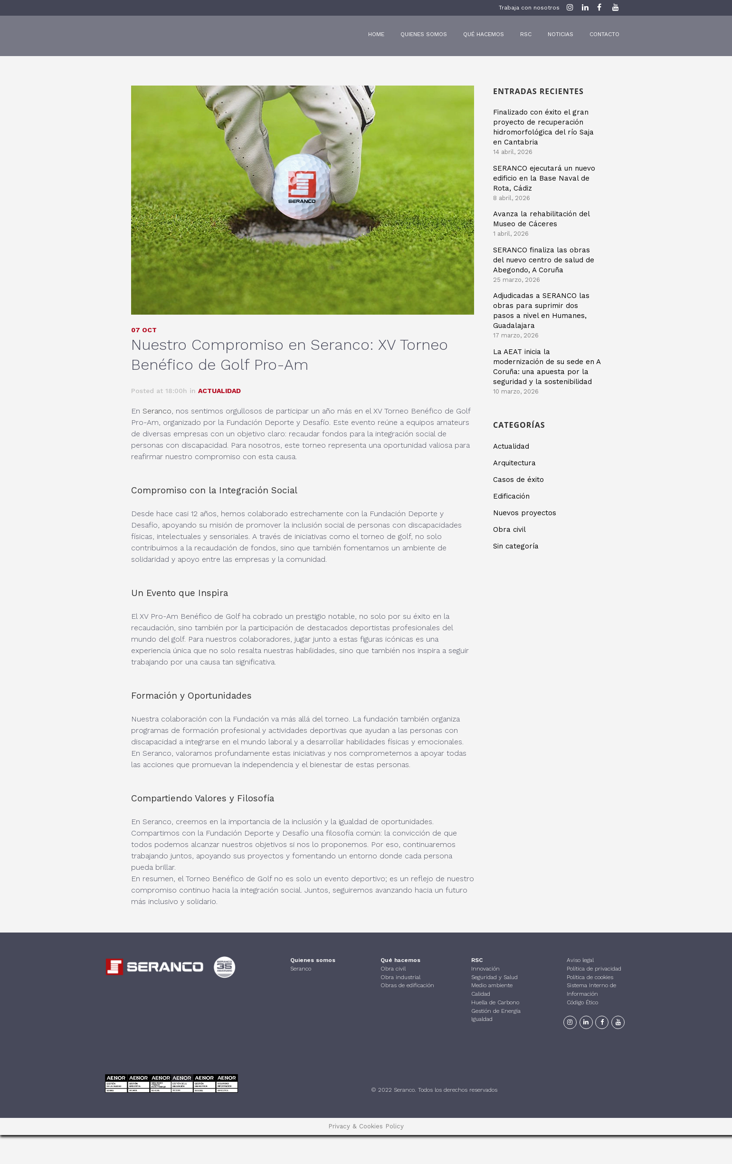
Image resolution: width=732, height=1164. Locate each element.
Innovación (485, 968)
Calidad (480, 994)
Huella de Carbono (495, 1002)
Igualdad (482, 1019)
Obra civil (509, 529)
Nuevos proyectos (524, 512)
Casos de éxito (518, 479)
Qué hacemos (400, 960)
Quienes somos (312, 960)
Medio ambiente (492, 985)
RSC (477, 960)
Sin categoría (516, 545)
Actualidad (219, 390)
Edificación (511, 495)
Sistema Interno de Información (591, 989)
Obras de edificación (407, 985)
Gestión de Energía (496, 1010)
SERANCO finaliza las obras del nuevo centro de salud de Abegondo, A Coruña (543, 260)
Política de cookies (590, 976)
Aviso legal (580, 960)
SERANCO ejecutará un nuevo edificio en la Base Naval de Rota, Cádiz (544, 178)
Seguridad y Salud (494, 976)
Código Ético (582, 1002)
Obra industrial (400, 976)
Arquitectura (514, 462)
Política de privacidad (594, 968)
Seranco (157, 410)
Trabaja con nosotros (529, 7)
